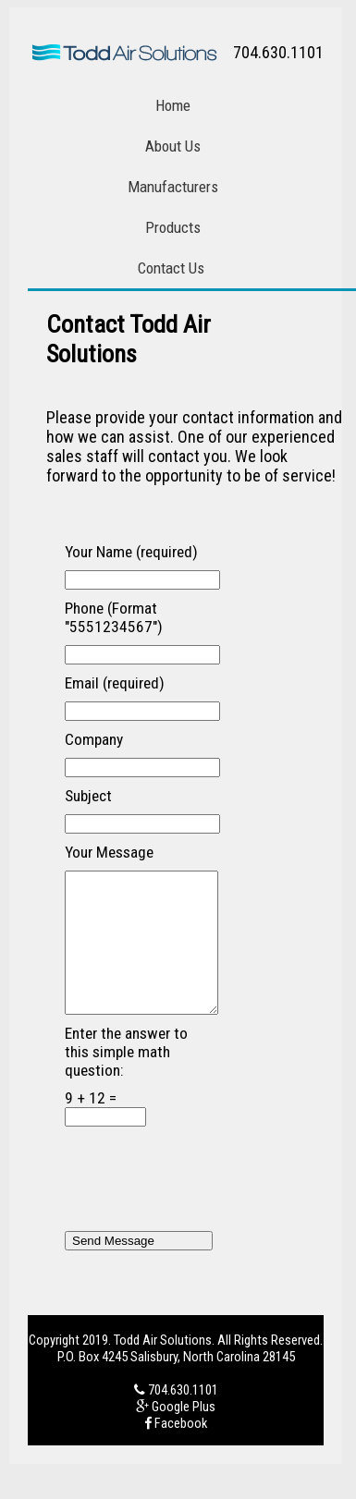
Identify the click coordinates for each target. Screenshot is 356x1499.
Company (94, 739)
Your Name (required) (131, 551)
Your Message (109, 852)
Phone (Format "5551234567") (114, 617)
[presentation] (205, 1209)
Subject (88, 795)
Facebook (180, 1451)
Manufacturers (173, 186)
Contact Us (171, 268)
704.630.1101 (183, 1417)
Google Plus (183, 1434)
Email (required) (115, 683)
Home (172, 105)
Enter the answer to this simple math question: (126, 1079)
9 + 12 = (105, 1135)
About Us (173, 146)
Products (173, 227)
